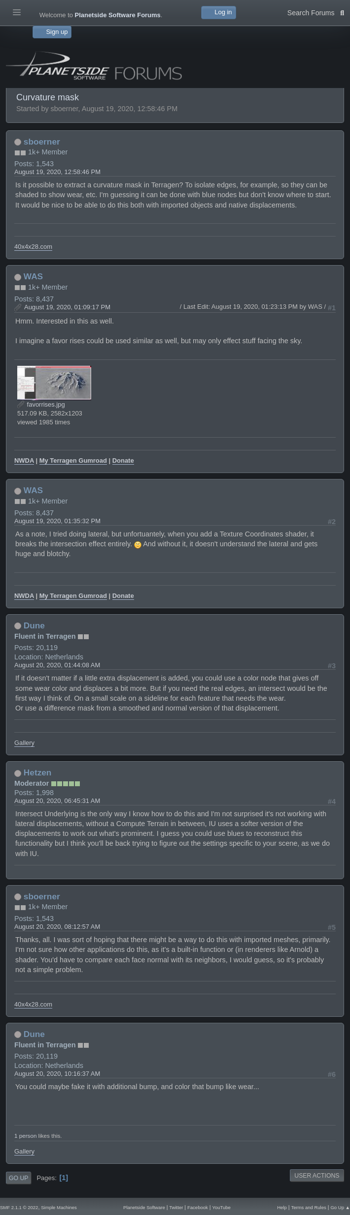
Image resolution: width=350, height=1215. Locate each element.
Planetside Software (144, 1207)
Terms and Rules (308, 1207)
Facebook (197, 1207)
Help (282, 1207)
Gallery (24, 742)
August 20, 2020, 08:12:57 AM (57, 926)
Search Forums (315, 12)
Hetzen (38, 772)
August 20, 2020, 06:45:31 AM (57, 800)
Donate (123, 460)
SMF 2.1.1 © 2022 (19, 1207)
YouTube (221, 1207)
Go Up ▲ (340, 1207)
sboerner (42, 142)
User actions (316, 1175)
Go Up (18, 1178)
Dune (34, 625)
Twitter (176, 1207)
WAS (33, 276)
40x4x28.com (33, 246)
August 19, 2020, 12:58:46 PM (57, 172)
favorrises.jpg (41, 404)
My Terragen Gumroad (73, 460)
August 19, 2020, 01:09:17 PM (67, 307)
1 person (25, 1135)
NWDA (24, 460)
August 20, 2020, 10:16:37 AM (57, 1073)
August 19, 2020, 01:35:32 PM (57, 521)
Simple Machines (58, 1207)
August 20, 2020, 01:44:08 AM (57, 665)
